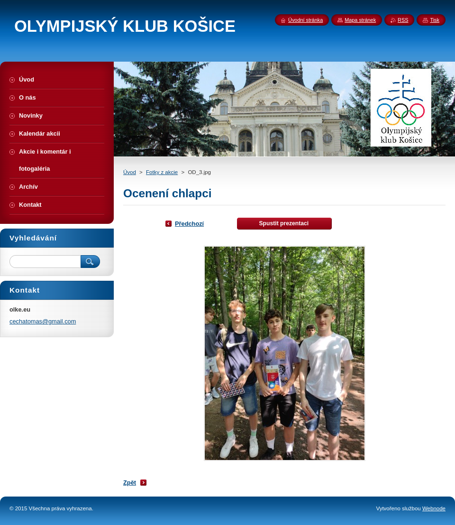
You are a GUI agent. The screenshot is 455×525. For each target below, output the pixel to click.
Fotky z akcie (162, 172)
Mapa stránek (360, 20)
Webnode (434, 508)
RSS (403, 20)
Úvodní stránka (305, 20)
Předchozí (189, 223)
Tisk (434, 20)
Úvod (129, 172)
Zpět (129, 482)
